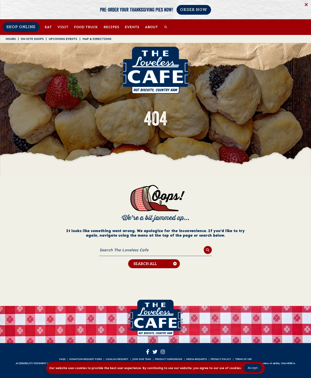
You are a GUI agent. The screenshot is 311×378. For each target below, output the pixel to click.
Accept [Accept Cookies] (253, 368)
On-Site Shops (32, 38)
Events (132, 27)
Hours (11, 38)
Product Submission (168, 359)
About (151, 27)
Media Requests (196, 359)
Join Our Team (141, 359)
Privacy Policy (221, 359)
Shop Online (21, 27)
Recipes (111, 27)
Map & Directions (97, 38)
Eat (48, 27)
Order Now (193, 10)
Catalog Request (117, 359)
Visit (63, 27)
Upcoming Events (63, 38)
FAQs (62, 359)
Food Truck (86, 27)
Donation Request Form (85, 359)
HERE (289, 363)
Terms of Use (243, 359)
